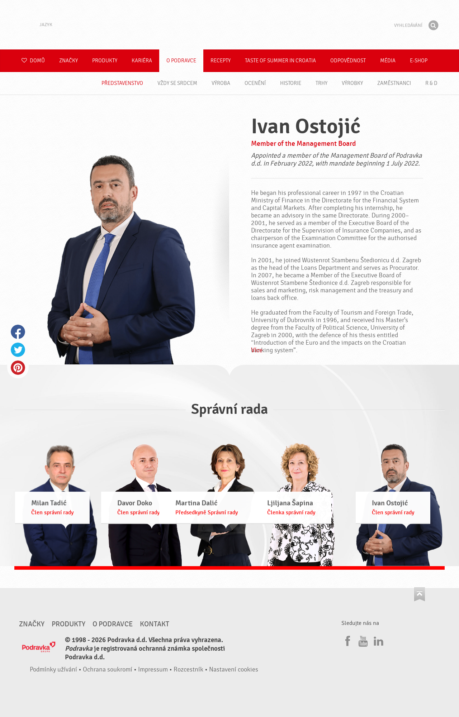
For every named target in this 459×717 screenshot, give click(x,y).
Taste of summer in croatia (280, 61)
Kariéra (142, 61)
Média (388, 61)
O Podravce (181, 61)
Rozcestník (188, 669)
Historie (290, 83)
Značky (68, 61)
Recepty (220, 61)
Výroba (221, 83)
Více (256, 350)
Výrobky (352, 83)
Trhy (321, 83)
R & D (431, 83)
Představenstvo (122, 83)
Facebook (18, 332)
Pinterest (18, 367)
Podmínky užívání (53, 669)
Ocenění (255, 83)
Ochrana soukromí (107, 669)
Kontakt (154, 624)
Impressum (153, 669)
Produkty (104, 61)
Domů (33, 61)
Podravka (229, 25)
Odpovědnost (348, 61)
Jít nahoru (419, 594)
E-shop (418, 61)
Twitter (18, 350)
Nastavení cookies (233, 669)
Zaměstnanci (394, 83)
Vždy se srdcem (177, 83)
